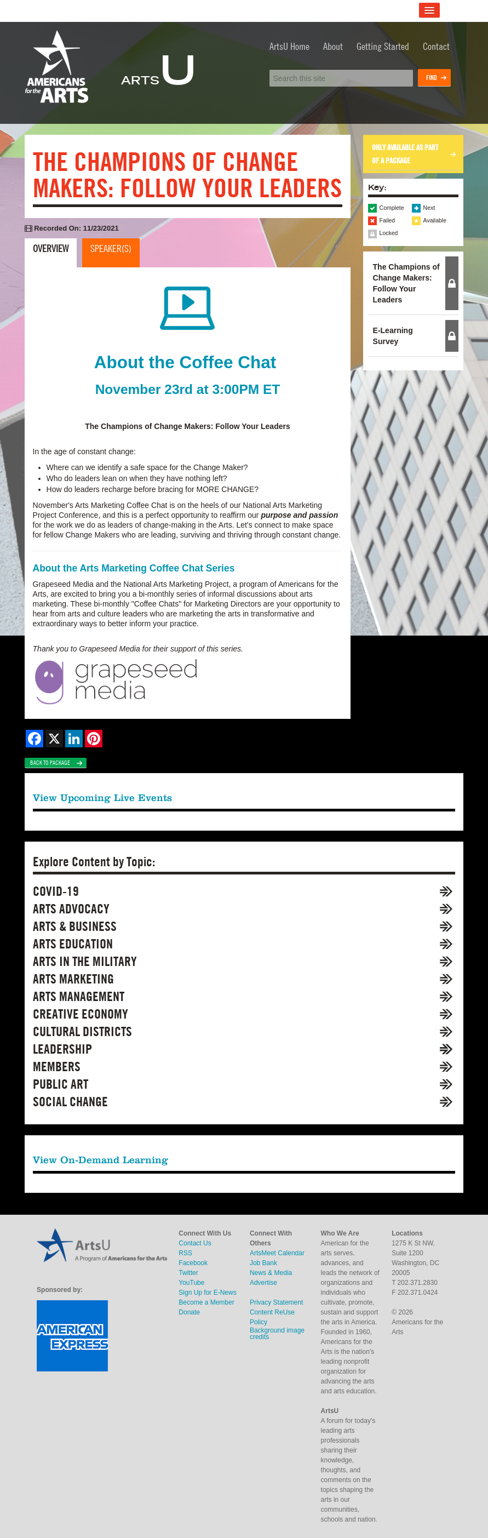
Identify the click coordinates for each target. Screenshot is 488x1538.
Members (57, 1066)
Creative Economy (80, 1014)
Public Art (60, 1084)
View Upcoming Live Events (102, 797)
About (333, 46)
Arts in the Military (85, 961)
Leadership (62, 1049)
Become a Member (206, 1302)
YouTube (191, 1283)
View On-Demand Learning (100, 1159)
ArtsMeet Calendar (277, 1253)
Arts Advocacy (71, 909)
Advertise (263, 1283)
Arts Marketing (73, 979)
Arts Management (78, 996)
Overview (50, 248)
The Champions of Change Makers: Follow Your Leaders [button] (406, 283)
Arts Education (73, 944)
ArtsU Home (289, 46)
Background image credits (277, 1334)
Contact (436, 46)
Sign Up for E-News (207, 1292)
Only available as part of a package (405, 154)
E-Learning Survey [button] (393, 336)
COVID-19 (56, 891)
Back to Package (50, 762)
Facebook (193, 1263)
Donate (189, 1312)
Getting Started (383, 46)
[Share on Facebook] (34, 738)
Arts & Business (75, 926)
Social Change (70, 1102)
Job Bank (263, 1263)
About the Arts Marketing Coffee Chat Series (134, 568)
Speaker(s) (110, 248)
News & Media (271, 1273)
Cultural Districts (82, 1031)
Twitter (188, 1273)
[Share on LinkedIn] (74, 738)
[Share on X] (54, 738)
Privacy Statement (276, 1302)
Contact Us (195, 1243)
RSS (185, 1253)
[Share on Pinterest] (94, 738)
